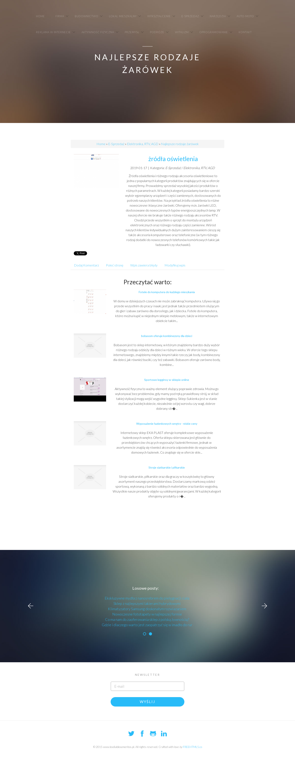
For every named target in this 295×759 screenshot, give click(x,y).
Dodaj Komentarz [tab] (86, 265)
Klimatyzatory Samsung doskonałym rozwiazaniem (147, 609)
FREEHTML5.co (192, 747)
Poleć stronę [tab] (114, 265)
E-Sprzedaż (116, 144)
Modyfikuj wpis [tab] (175, 265)
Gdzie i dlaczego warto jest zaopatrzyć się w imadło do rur (147, 624)
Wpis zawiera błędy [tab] (144, 265)
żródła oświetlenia (173, 158)
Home (101, 144)
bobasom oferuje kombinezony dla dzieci (166, 336)
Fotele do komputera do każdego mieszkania (167, 292)
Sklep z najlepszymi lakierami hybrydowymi (147, 603)
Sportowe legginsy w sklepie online (166, 379)
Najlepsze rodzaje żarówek (180, 144)
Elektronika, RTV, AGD (142, 144)
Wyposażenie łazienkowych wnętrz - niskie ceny (166, 423)
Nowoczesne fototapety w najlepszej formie (147, 614)
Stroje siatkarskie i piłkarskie (167, 467)
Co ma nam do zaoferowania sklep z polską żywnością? (147, 619)
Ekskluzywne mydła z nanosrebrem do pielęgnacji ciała (147, 598)
